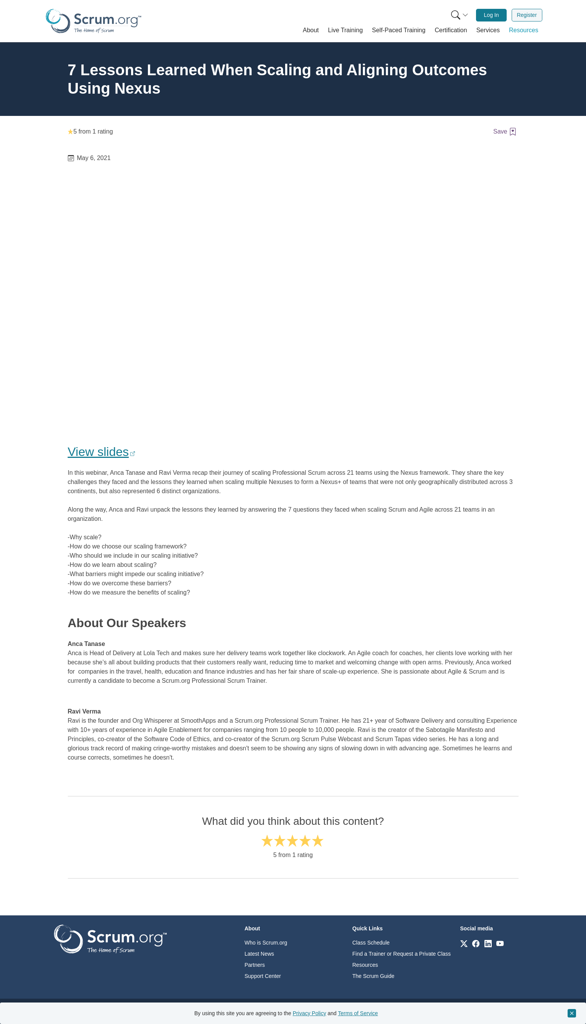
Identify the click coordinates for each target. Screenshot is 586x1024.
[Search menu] (459, 15)
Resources (365, 965)
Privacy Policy (309, 1013)
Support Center (263, 976)
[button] (311, 30)
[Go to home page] (110, 938)
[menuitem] (459, 15)
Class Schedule (370, 943)
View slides (98, 452)
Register (527, 15)
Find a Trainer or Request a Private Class (401, 954)
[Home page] (93, 21)
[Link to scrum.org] (464, 943)
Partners (255, 965)
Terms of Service (358, 1013)
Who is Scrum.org (266, 943)
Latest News (259, 954)
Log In (491, 15)
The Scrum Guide (373, 976)
